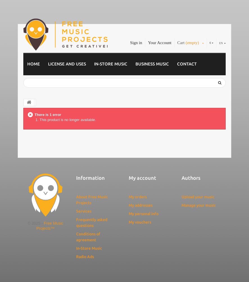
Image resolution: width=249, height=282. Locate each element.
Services (83, 211)
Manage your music (199, 205)
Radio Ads (85, 256)
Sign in (136, 42)
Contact (187, 64)
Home (33, 64)
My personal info (144, 213)
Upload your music (198, 197)
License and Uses (67, 64)
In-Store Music (110, 64)
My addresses (141, 205)
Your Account (159, 42)
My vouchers (140, 222)
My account (142, 178)
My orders (138, 197)
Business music (152, 64)
